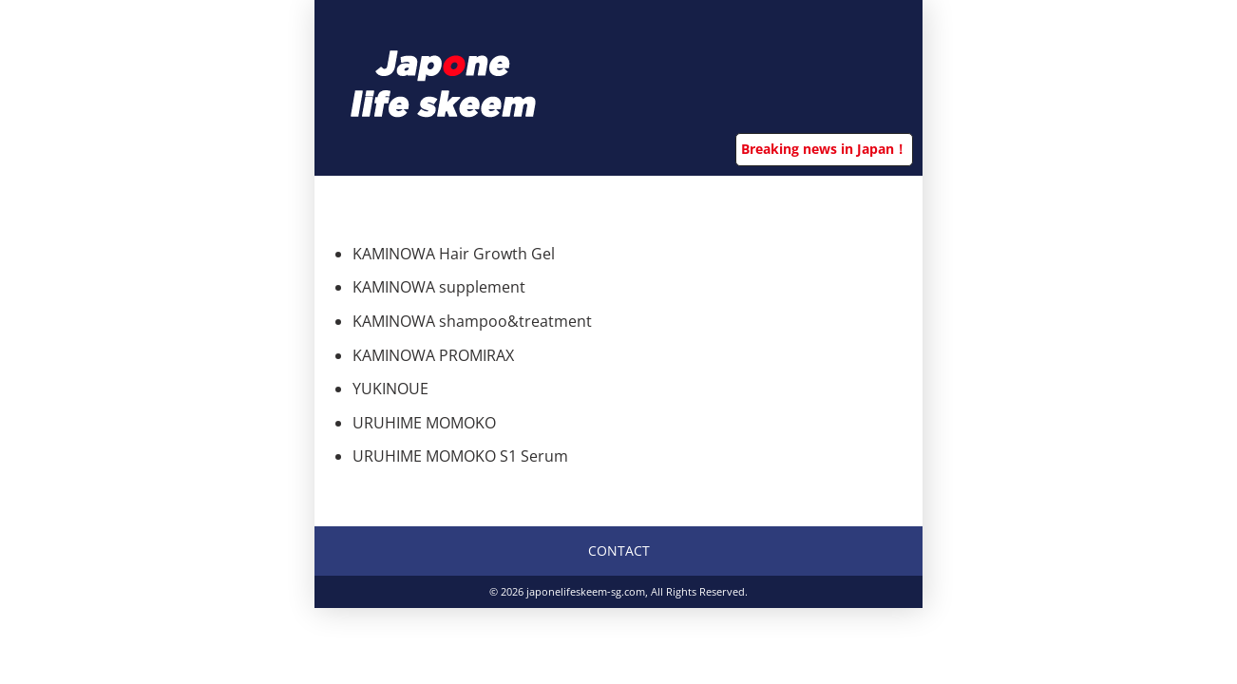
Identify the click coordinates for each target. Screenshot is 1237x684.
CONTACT (619, 551)
